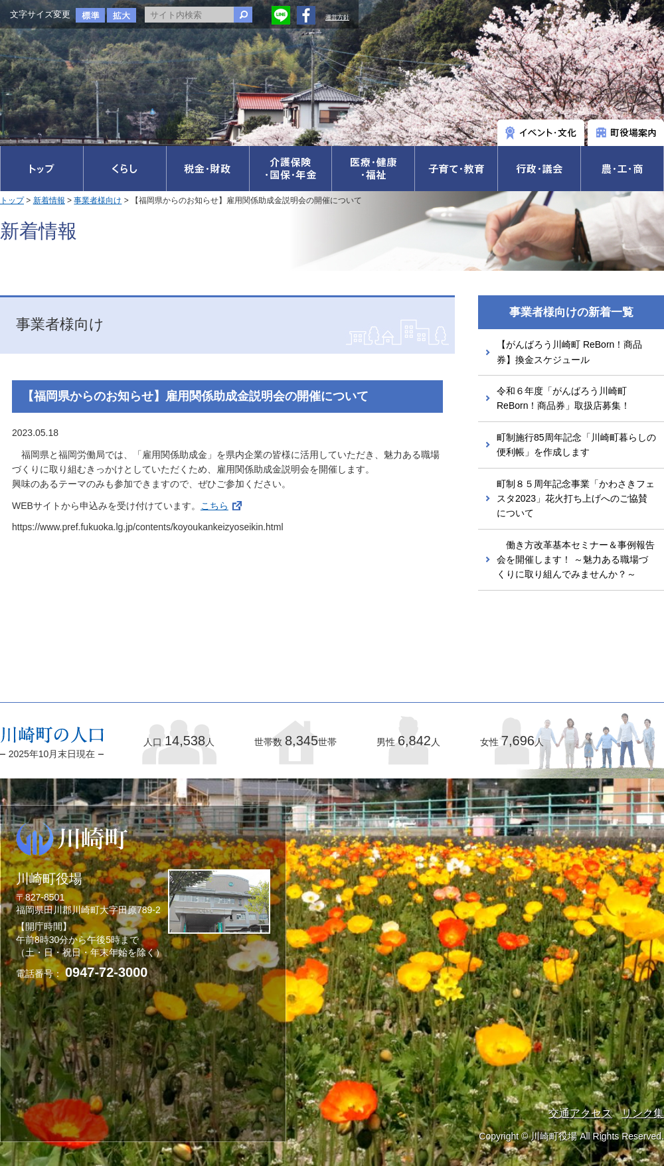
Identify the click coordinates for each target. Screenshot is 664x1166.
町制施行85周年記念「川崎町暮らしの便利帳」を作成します (576, 444)
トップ (12, 200)
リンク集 (643, 1113)
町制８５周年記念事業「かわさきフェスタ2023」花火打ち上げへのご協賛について (576, 498)
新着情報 (49, 200)
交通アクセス (580, 1113)
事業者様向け (98, 200)
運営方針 (337, 17)
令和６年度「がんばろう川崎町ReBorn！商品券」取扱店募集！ (563, 398)
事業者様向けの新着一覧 (571, 312)
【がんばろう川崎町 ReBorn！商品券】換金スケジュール (569, 351)
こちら (214, 505)
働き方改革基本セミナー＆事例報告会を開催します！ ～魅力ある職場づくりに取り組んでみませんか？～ (576, 560)
